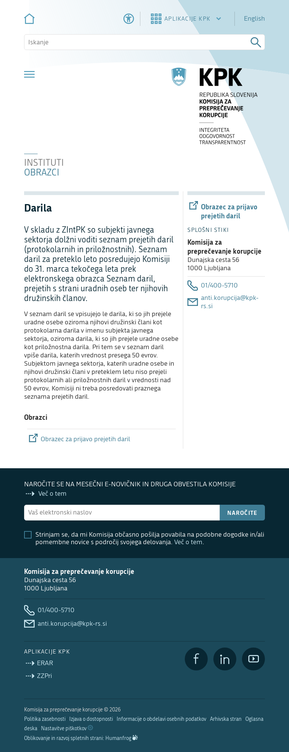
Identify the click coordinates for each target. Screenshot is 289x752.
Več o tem (188, 542)
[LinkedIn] (224, 659)
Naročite (242, 512)
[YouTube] (253, 659)
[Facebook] (196, 659)
